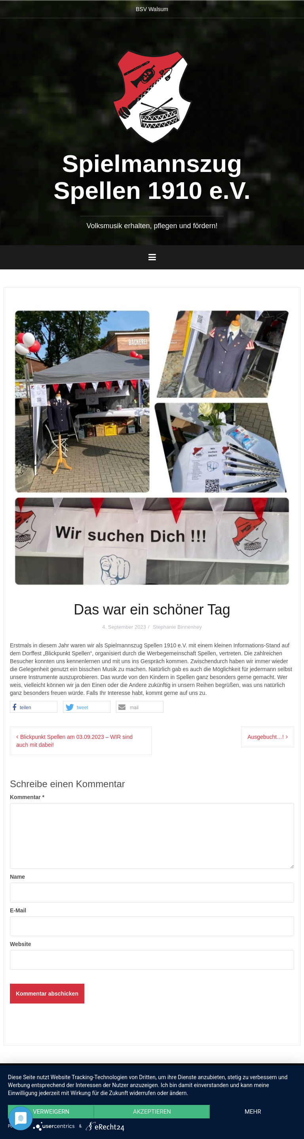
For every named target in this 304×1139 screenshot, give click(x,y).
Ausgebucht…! (265, 737)
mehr (253, 1111)
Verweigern (51, 1111)
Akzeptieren (152, 1111)
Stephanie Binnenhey (177, 627)
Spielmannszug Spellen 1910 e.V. (151, 177)
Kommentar (27, 797)
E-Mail (18, 910)
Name (17, 877)
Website (20, 944)
